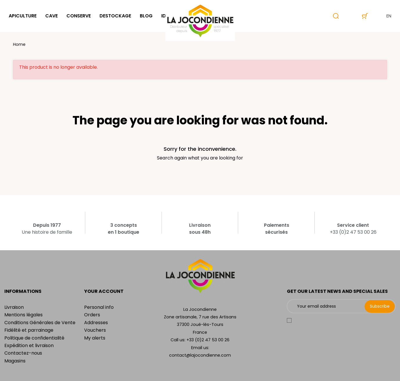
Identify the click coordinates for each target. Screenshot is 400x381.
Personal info (99, 307)
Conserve (78, 15)
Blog (146, 15)
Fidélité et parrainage (28, 330)
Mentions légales (23, 314)
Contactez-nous (23, 353)
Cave (51, 15)
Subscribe (380, 306)
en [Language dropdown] (384, 15)
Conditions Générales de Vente (39, 322)
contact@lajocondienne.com (200, 355)
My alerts (94, 338)
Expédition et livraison (29, 345)
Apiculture (23, 15)
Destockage (115, 15)
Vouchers (95, 330)
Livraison (14, 307)
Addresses (96, 322)
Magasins (15, 361)
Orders (92, 314)
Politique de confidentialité (34, 338)
